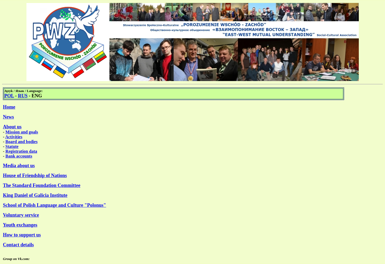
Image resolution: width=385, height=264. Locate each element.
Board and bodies (21, 141)
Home (9, 107)
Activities (13, 137)
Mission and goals (21, 132)
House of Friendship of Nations (35, 175)
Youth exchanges (20, 225)
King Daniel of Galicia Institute (35, 195)
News (8, 117)
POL (9, 95)
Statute (11, 146)
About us (12, 126)
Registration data (21, 151)
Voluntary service (21, 215)
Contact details (18, 244)
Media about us (19, 165)
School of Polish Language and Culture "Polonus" (54, 205)
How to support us (22, 235)
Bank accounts (18, 156)
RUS (23, 95)
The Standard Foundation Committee (41, 185)
